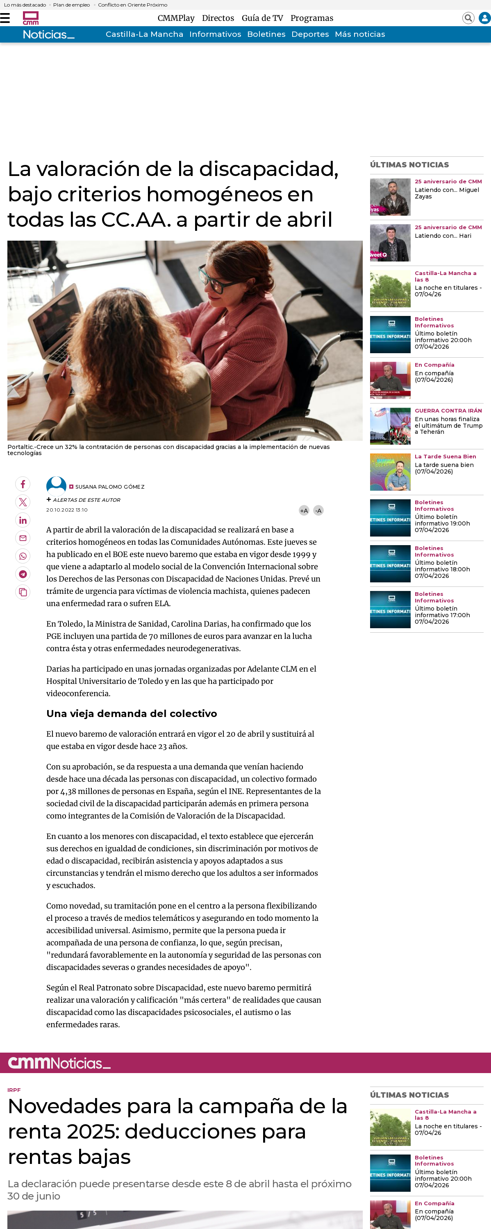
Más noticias (360, 34)
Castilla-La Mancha (145, 34)
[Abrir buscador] (468, 18)
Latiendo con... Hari (443, 236)
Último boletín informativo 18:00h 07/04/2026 (442, 570)
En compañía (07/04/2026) (434, 376)
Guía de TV (264, 18)
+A (304, 510)
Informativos (215, 34)
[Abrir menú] (5, 18)
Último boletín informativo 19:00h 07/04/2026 (442, 524)
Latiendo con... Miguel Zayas (447, 193)
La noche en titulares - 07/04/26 (448, 291)
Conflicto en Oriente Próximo (132, 5)
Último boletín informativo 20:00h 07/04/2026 (443, 340)
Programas (312, 18)
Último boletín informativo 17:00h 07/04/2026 (442, 615)
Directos (220, 18)
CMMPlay (178, 18)
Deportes (310, 34)
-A (318, 510)
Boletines (266, 34)
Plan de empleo (71, 5)
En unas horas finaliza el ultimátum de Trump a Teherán (449, 426)
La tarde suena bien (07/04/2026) (444, 468)
